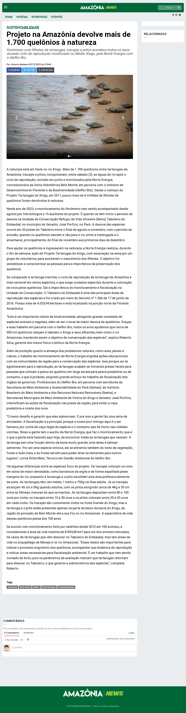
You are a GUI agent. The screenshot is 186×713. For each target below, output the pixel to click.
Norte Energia (49, 587)
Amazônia (12, 587)
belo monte (25, 587)
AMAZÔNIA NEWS (82, 706)
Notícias (22, 16)
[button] (16, 117)
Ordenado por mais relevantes (121, 639)
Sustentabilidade (66, 587)
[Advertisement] (70, 605)
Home (8, 16)
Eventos (56, 16)
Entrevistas (39, 16)
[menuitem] (35, 639)
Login (131, 632)
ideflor (36, 587)
